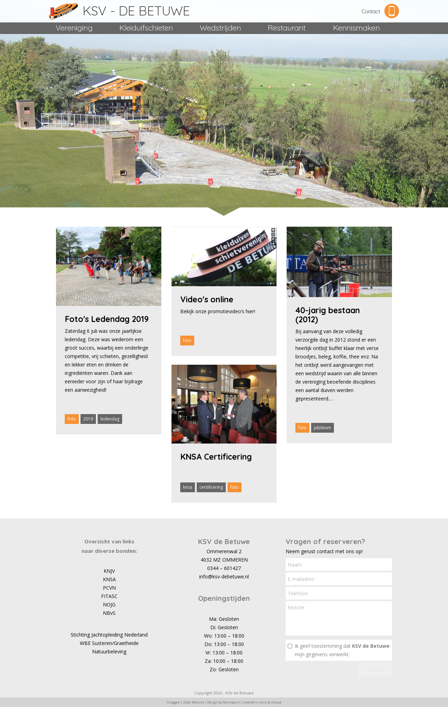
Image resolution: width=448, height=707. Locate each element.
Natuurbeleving (109, 651)
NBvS (109, 613)
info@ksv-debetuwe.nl (224, 576)
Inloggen (173, 702)
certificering (211, 487)
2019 (88, 419)
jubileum (322, 428)
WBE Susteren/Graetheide (109, 643)
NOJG (109, 604)
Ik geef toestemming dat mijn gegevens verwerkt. (342, 650)
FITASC (109, 596)
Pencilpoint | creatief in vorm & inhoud (252, 702)
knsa (187, 487)
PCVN (109, 587)
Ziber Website (193, 702)
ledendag (109, 419)
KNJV (109, 571)
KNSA (109, 579)
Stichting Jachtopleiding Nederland (109, 634)
